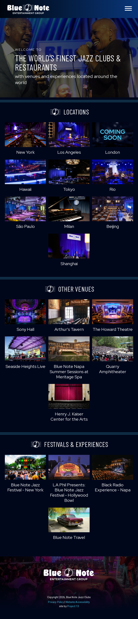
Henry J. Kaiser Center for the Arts (69, 416)
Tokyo (69, 189)
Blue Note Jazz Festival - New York (25, 487)
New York (25, 152)
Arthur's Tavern (69, 329)
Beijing (112, 226)
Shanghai (69, 263)
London (112, 152)
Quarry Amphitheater (112, 369)
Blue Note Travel (69, 537)
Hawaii (25, 189)
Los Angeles (69, 152)
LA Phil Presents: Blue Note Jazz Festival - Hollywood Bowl (69, 492)
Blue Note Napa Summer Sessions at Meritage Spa (69, 372)
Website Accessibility (78, 602)
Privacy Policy (56, 602)
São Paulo (25, 226)
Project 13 (73, 606)
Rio (113, 189)
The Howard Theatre (113, 329)
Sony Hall (25, 329)
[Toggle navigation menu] (128, 9)
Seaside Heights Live (25, 366)
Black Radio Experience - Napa (112, 487)
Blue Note (28, 9)
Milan (69, 226)
